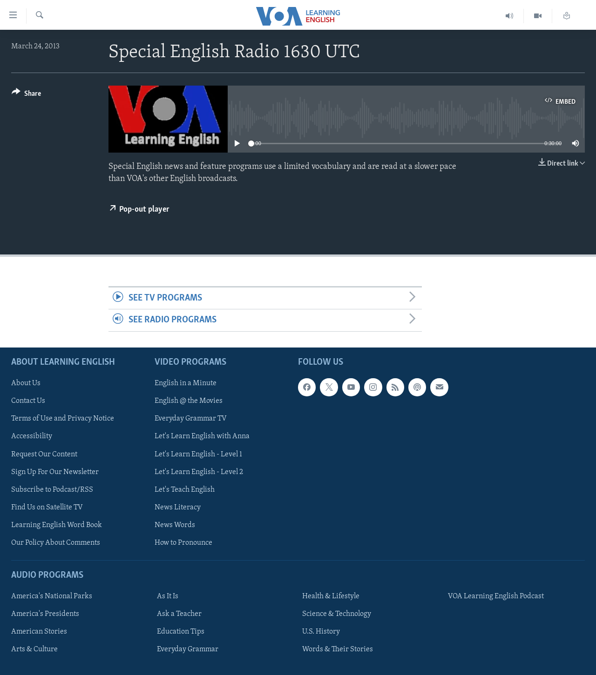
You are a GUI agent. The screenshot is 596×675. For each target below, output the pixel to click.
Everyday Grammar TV (191, 418)
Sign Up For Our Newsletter (55, 471)
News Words (175, 524)
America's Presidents (45, 614)
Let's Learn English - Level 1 (198, 454)
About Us (26, 383)
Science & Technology (336, 614)
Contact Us (28, 401)
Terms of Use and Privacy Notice (62, 418)
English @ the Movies (189, 401)
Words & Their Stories (337, 649)
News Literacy (178, 507)
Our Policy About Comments (55, 542)
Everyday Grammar (187, 649)
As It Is (167, 596)
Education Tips (180, 631)
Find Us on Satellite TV (47, 507)
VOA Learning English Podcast (496, 596)
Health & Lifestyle (330, 596)
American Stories (39, 631)
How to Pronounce (183, 542)
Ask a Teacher (179, 614)
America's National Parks (51, 596)
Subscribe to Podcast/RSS (52, 489)
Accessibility (31, 436)
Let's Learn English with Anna (202, 436)
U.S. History (321, 631)
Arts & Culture (34, 649)
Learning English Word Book (56, 524)
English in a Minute (186, 383)
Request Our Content (44, 454)
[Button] (26, 95)
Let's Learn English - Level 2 (199, 471)
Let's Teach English (185, 489)
